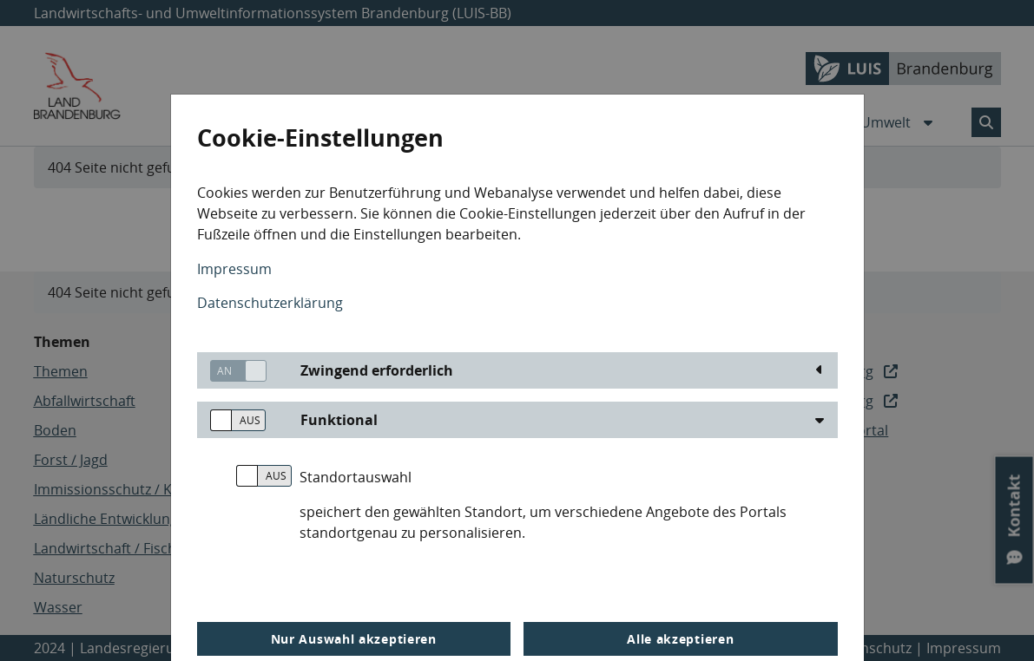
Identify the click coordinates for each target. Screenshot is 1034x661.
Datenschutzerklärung (270, 302)
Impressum (234, 268)
